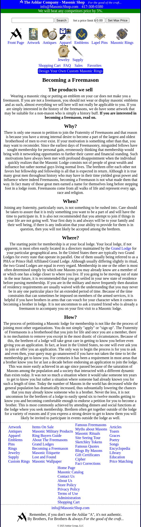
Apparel (14, 436)
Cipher (80, 459)
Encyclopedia (119, 448)
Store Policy (67, 485)
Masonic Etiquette (46, 453)
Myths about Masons (91, 429)
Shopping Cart (69, 502)
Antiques (15, 431)
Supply (13, 457)
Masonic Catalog (71, 472)
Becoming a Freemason (50, 448)
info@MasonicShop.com (70, 508)
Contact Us (66, 476)
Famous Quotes (87, 446)
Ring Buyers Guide (47, 436)
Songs (114, 444)
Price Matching (121, 461)
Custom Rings (19, 461)
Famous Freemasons (90, 425)
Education (117, 457)
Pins (11, 444)
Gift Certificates (87, 455)
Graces (114, 436)
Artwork (14, 427)
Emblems (15, 440)
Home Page (66, 468)
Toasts (114, 431)
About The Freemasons (50, 440)
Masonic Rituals (87, 433)
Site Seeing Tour (87, 438)
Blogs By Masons (88, 451)
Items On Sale (43, 427)
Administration (69, 498)
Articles (115, 427)
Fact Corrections (87, 463)
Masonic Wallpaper (47, 461)
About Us (65, 481)
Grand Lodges (43, 444)
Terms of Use (68, 493)
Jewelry (14, 453)
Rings (12, 448)
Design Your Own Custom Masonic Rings (70, 71)
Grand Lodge (121, 248)
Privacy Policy (69, 489)
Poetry (114, 440)
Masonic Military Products (52, 431)
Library (115, 453)
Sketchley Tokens (88, 442)
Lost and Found (44, 457)
